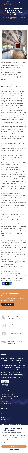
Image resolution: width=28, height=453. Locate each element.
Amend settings (14, 449)
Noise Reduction (6, 403)
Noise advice (5, 401)
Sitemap (4, 406)
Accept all (14, 446)
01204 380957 (6, 419)
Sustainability (5, 408)
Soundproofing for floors (9, 399)
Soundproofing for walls (9, 394)
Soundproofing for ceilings (9, 397)
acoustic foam (16, 167)
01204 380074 (5, 278)
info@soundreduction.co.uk (11, 422)
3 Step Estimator (8, 304)
